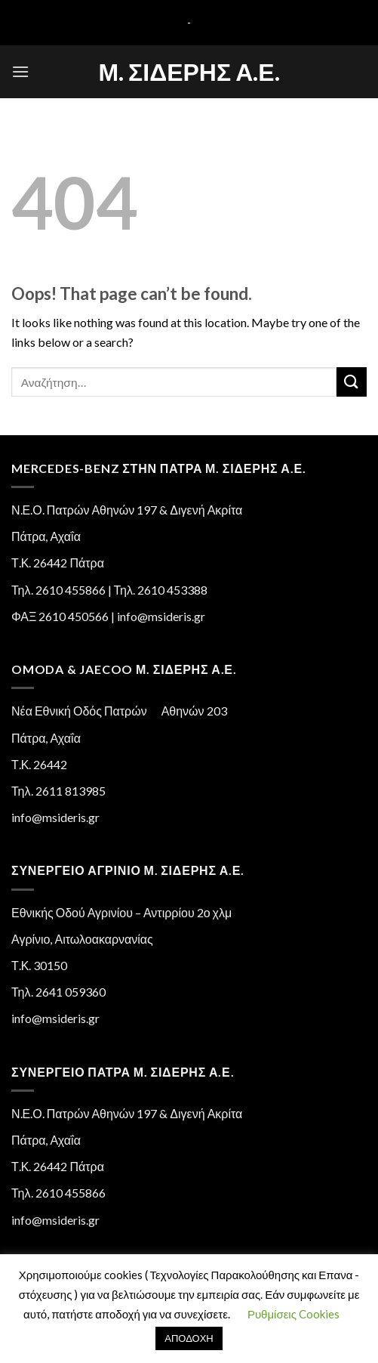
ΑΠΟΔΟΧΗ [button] (188, 1338)
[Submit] (352, 382)
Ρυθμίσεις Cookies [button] (293, 1314)
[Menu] (20, 71)
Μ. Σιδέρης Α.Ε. (188, 72)
